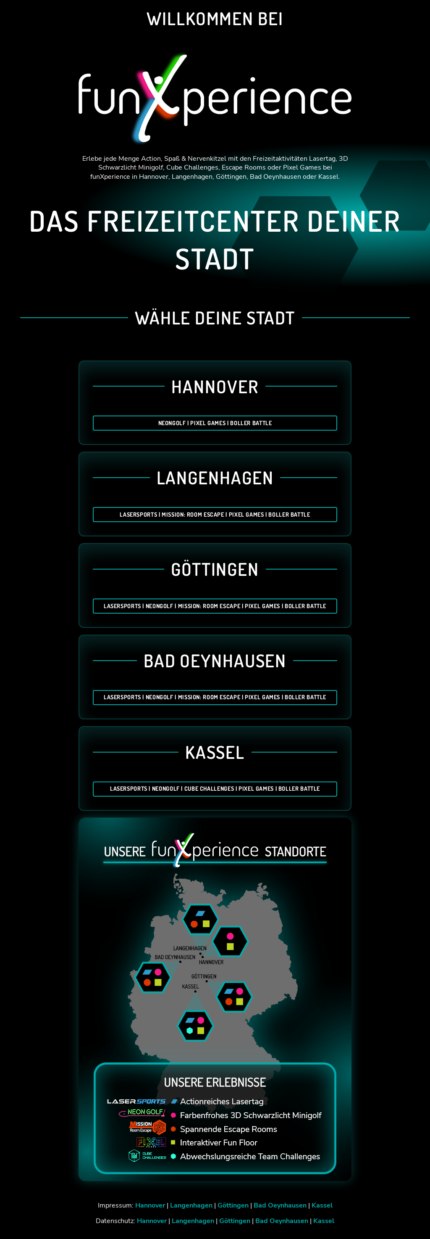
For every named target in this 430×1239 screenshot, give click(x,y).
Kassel (322, 1205)
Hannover (150, 1205)
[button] (411, 1220)
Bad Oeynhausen (280, 1205)
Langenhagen (191, 1205)
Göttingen (233, 1205)
